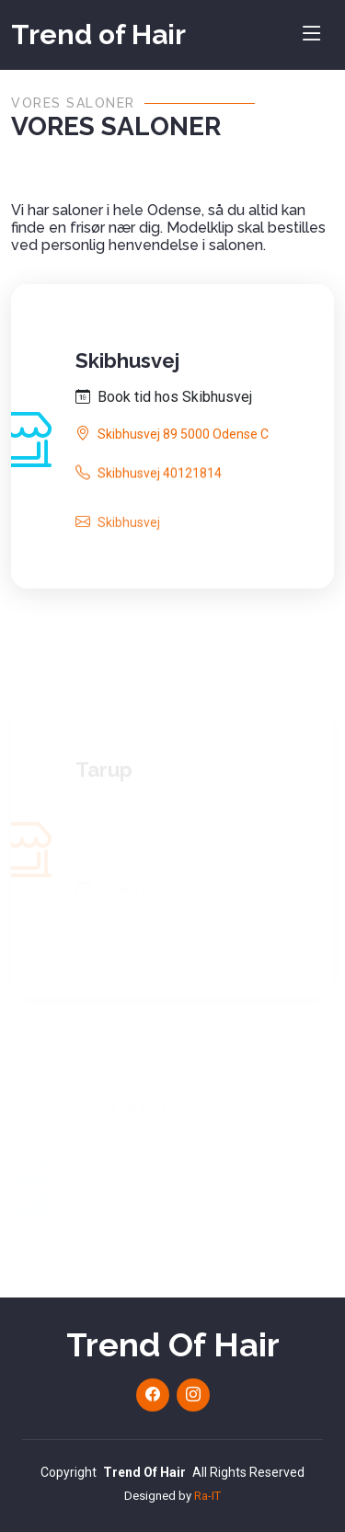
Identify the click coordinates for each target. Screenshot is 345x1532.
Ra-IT (207, 1496)
